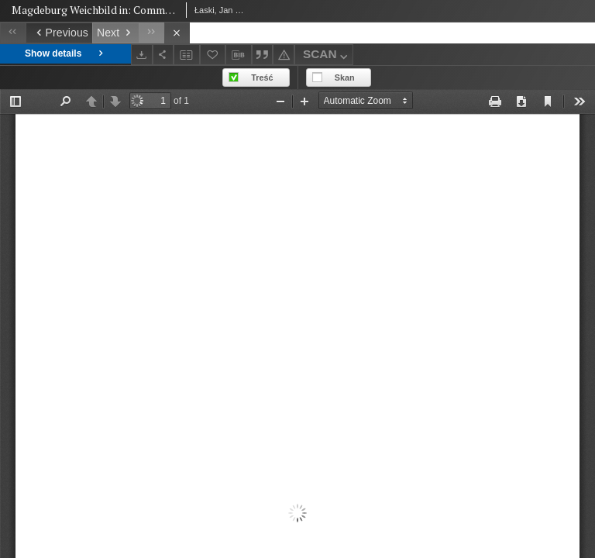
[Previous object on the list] (59, 32)
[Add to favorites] (213, 54)
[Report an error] (283, 54)
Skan (345, 77)
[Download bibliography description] (238, 55)
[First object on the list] (13, 32)
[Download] (142, 54)
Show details (65, 54)
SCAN (327, 56)
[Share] (163, 54)
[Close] (177, 32)
